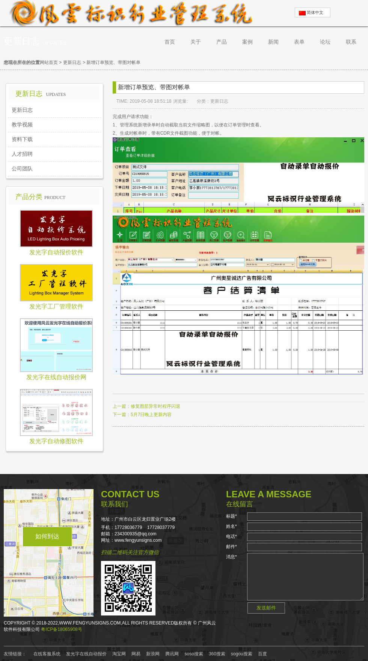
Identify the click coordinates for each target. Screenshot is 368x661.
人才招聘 (22, 154)
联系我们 (114, 504)
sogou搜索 (241, 653)
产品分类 (40, 197)
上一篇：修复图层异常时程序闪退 (146, 406)
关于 (195, 42)
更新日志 (72, 62)
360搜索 (217, 653)
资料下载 (22, 139)
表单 (299, 42)
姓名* (231, 526)
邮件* (231, 546)
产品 (221, 42)
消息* (231, 556)
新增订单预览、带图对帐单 (113, 62)
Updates (54, 43)
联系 (351, 42)
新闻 (273, 42)
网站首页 (49, 62)
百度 (262, 653)
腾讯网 (172, 653)
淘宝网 (119, 653)
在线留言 (239, 504)
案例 (247, 42)
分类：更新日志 (212, 101)
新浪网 (153, 653)
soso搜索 (193, 653)
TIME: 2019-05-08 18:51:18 (144, 101)
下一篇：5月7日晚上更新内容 (142, 414)
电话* (231, 536)
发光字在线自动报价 (86, 653)
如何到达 (47, 536)
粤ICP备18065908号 (61, 629)
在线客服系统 (46, 653)
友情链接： (15, 653)
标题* (231, 516)
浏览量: (181, 101)
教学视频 (22, 125)
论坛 (325, 42)
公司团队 (22, 169)
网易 (135, 653)
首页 (169, 42)
